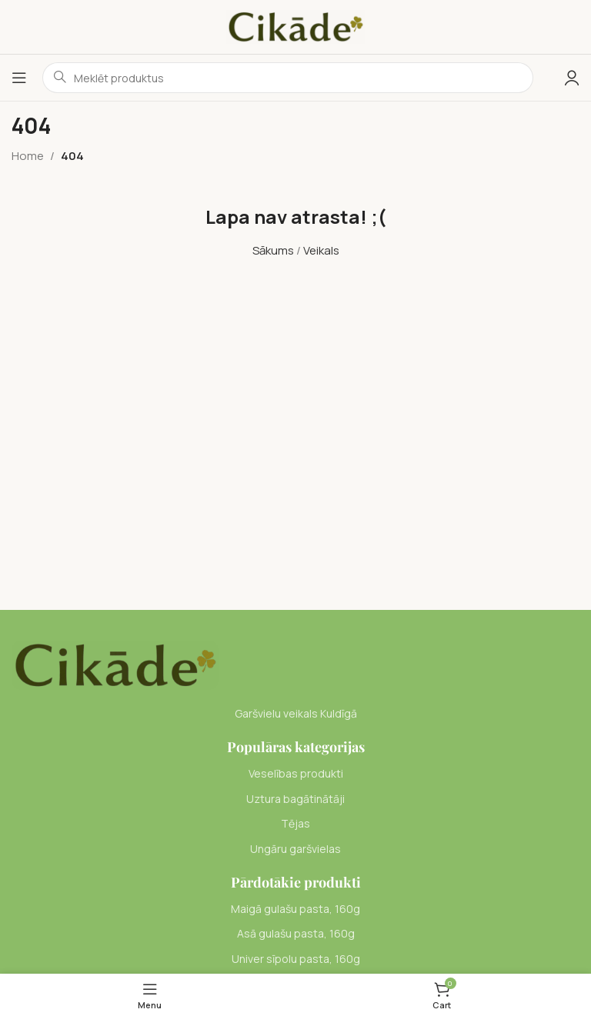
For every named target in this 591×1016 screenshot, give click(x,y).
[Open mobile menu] (19, 77)
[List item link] (295, 773)
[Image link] (115, 664)
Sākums (273, 250)
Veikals (321, 250)
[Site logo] (295, 26)
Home (28, 156)
